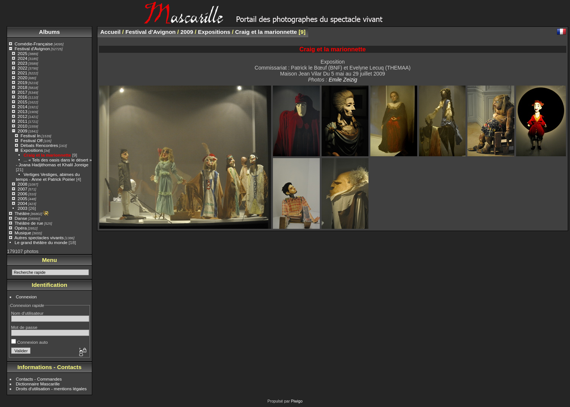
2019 (22, 82)
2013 (22, 111)
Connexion (26, 296)
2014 (22, 106)
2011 (22, 121)
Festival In (30, 135)
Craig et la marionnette (47, 155)
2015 (22, 101)
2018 (22, 87)
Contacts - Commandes (39, 378)
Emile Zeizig (343, 80)
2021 (22, 72)
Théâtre (22, 213)
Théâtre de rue (29, 223)
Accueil (110, 32)
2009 (22, 130)
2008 (22, 184)
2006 (22, 193)
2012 (22, 116)
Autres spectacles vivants (39, 237)
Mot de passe (24, 327)
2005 (22, 198)
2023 (22, 63)
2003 (22, 208)
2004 (22, 203)
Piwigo (296, 401)
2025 (22, 53)
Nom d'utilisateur (27, 313)
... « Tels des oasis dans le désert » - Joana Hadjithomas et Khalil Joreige (54, 162)
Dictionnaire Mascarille (38, 383)
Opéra (21, 227)
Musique (23, 232)
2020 (22, 77)
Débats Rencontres (39, 145)
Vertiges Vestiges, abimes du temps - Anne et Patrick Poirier (48, 177)
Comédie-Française (34, 43)
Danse (21, 218)
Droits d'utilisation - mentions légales (51, 388)
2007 (22, 188)
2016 (22, 96)
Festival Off (31, 140)
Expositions (31, 150)
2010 (22, 126)
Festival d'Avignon (32, 48)
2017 (22, 92)
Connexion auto (29, 342)
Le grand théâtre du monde (41, 242)
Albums (49, 32)
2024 (22, 58)
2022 (22, 67)
